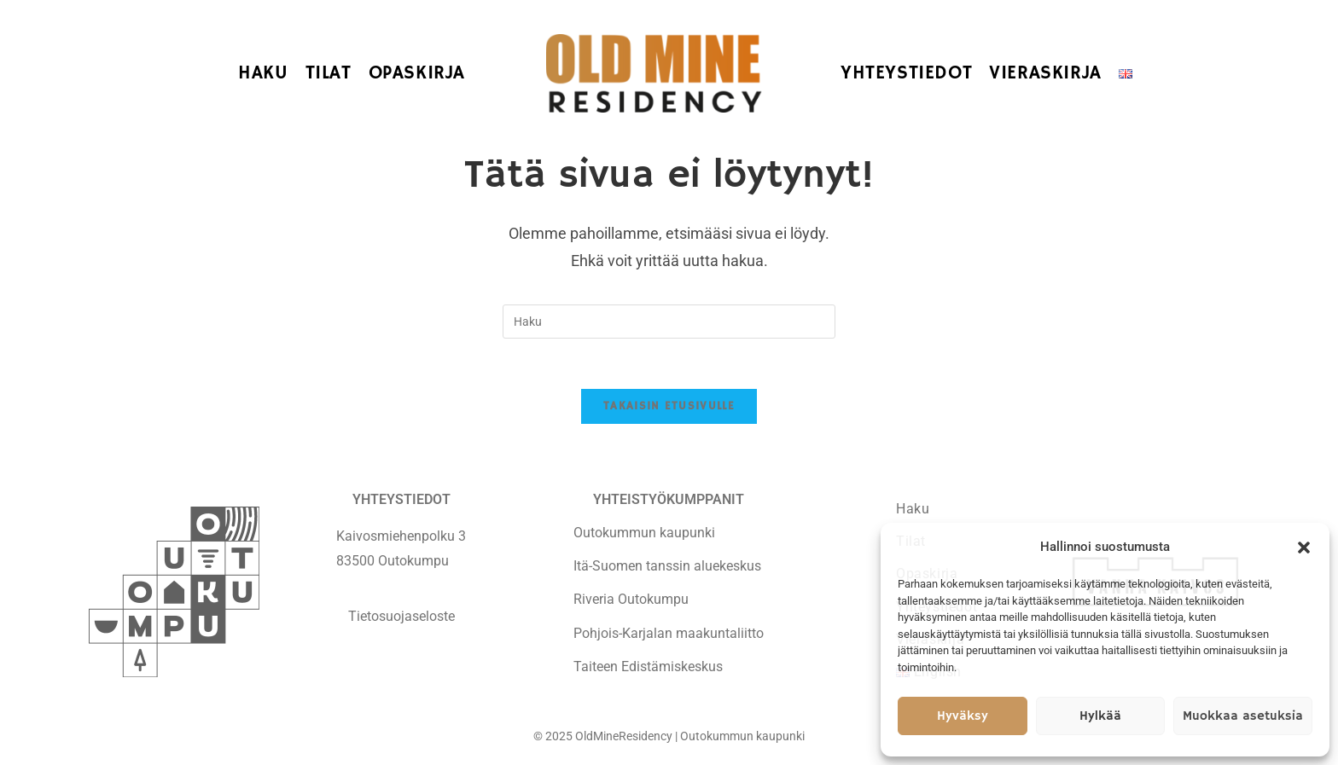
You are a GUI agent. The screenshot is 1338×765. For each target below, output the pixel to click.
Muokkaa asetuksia (1243, 716)
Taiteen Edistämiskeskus (648, 667)
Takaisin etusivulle (669, 407)
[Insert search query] (669, 321)
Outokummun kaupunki (644, 533)
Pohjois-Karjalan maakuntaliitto (668, 633)
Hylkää (1100, 716)
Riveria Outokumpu (631, 600)
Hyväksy (962, 716)
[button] (1303, 547)
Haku (912, 509)
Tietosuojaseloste (401, 616)
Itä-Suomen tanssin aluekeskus (667, 567)
